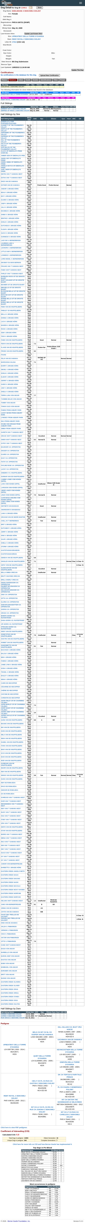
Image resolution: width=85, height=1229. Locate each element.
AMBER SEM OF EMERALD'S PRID (13, 155)
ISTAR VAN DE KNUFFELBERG (11, 831)
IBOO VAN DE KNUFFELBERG (11, 749)
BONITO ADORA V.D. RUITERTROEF (8, 617)
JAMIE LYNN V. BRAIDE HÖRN (11, 665)
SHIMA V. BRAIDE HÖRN (9, 215)
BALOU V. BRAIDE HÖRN (9, 653)
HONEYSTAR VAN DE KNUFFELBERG (8, 635)
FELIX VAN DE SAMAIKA (9, 358)
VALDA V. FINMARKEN (8, 926)
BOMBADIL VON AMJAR (9, 967)
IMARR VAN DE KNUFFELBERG (12, 768)
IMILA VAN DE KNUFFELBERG (11, 735)
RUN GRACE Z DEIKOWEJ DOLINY (13, 1018)
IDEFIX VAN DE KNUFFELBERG (12, 827)
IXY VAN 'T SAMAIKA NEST (10, 860)
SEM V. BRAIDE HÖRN (8, 333)
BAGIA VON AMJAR (8, 949)
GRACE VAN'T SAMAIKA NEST (11, 436)
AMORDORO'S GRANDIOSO (10, 510)
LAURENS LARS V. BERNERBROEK (7, 244)
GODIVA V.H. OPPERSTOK (10, 609)
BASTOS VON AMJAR (8, 960)
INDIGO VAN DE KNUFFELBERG (12, 775)
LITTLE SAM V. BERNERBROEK (12, 251)
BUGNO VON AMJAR (8, 978)
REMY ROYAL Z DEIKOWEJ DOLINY (26, 39)
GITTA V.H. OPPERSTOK (9, 598)
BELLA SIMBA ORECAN (9, 572)
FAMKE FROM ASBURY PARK (11, 410)
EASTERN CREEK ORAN (9, 989)
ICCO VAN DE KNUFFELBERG (11, 753)
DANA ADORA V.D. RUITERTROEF (12, 620)
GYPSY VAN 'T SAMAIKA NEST (11, 443)
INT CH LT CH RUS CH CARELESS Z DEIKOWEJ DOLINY (70, 1114)
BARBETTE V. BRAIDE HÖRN (11, 867)
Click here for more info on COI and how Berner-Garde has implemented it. (42, 1144)
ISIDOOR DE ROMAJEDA (9, 790)
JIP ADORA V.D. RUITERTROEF (11, 624)
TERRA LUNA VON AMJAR (10, 395)
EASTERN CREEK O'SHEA (10, 997)
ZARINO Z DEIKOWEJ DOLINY (11, 1016)
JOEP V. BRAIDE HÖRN (9, 203)
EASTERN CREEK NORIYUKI (11, 897)
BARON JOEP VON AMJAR (10, 956)
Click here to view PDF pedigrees (14, 1127)
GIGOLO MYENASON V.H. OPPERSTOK (10, 583)
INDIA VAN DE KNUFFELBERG (11, 738)
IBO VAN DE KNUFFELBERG (11, 727)
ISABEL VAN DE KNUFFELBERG (12, 742)
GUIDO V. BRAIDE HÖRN (9, 384)
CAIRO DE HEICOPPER (9, 683)
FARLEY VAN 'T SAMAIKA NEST (12, 274)
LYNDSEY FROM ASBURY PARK (12, 417)
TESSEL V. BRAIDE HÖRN (10, 672)
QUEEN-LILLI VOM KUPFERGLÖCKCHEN (8, 122)
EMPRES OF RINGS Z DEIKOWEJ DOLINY (15, 111)
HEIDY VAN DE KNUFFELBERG (11, 631)
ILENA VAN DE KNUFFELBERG (11, 720)
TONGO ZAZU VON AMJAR (10, 406)
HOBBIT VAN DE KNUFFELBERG (12, 642)
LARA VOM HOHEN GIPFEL (10, 484)
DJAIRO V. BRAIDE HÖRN (10, 200)
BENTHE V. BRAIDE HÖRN (10, 218)
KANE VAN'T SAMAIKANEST (11, 945)
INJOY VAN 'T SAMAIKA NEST (11, 812)
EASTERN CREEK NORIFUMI (11, 893)
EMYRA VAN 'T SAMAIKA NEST (11, 174)
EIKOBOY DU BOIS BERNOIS (11, 262)
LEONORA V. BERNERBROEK (11, 248)
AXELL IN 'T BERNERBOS (10, 521)
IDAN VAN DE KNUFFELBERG (11, 757)
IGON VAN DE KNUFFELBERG (11, 731)
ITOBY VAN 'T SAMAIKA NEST (11, 819)
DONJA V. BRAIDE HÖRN (9, 222)
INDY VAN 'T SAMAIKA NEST (11, 808)
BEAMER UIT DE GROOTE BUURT (12, 285)
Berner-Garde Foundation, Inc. (19, 1221)
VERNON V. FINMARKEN (9, 930)
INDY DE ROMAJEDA (8, 783)
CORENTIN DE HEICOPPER (10, 698)
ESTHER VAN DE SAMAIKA (10, 185)
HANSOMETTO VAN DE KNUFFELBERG (9, 646)
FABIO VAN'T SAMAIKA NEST (11, 270)
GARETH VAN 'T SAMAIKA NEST (12, 432)
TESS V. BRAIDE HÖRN (9, 336)
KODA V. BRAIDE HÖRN (9, 668)
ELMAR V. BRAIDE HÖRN (9, 377)
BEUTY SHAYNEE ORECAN (10, 576)
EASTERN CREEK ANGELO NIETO (13, 871)
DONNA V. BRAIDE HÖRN (9, 318)
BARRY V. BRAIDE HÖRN (9, 366)
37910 (14, 42)
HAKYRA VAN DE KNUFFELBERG (12, 639)
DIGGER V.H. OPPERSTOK (10, 451)
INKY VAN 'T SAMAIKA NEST (11, 849)
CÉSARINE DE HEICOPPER (10, 687)
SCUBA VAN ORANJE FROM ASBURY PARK (10, 425)
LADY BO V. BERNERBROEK (11, 240)
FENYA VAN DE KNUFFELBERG (12, 344)
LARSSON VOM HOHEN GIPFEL (12, 487)
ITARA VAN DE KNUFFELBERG (11, 746)
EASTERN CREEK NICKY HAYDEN (13, 890)
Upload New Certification (49, 75)
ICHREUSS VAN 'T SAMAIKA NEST (13, 797)
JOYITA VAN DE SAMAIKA (10, 912)
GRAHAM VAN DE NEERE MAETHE (13, 517)
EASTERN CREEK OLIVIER (10, 985)
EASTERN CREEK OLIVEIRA (11, 982)
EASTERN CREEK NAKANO (10, 879)
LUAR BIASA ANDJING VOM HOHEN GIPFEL (10, 499)
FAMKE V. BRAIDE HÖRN (9, 661)
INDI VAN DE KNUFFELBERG (11, 772)
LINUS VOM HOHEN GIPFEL (10, 495)
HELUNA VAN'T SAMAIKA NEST (12, 901)
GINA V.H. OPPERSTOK (9, 594)
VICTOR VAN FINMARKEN (10, 938)
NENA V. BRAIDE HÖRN (9, 679)
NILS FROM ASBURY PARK (10, 421)
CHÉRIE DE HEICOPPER (9, 690)
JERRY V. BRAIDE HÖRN (9, 532)
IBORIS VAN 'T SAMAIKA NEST (11, 834)
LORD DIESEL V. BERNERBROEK (12, 259)
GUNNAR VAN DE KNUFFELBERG (12, 476)
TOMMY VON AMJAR (8, 403)
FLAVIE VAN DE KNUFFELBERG (12, 347)
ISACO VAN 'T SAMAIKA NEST (11, 853)
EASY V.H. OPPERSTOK (9, 458)
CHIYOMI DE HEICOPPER (9, 694)
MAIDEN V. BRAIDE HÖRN (10, 325)
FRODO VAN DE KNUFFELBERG (12, 351)
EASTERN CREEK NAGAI (9, 875)
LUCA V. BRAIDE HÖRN (9, 321)
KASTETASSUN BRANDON (10, 550)
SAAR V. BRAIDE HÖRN (9, 539)
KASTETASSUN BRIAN (9, 554)
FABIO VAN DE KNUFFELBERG (11, 340)
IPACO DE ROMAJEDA (8, 786)
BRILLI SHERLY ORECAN (9, 580)
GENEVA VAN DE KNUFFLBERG (12, 558)
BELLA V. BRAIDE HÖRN (9, 314)
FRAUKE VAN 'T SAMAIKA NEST (12, 266)
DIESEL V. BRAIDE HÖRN (9, 369)
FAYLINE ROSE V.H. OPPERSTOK (12, 465)
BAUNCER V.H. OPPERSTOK (11, 447)
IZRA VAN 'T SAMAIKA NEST (11, 823)
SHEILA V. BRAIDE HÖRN (9, 392)
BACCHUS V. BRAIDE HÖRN (10, 650)
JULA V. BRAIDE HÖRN (9, 207)
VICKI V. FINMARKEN (8, 934)
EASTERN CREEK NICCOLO (10, 886)
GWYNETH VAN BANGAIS (10, 506)
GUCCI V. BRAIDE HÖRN (9, 233)
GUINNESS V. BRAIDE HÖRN (11, 237)
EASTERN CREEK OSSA (9, 1000)
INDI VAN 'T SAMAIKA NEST (10, 845)
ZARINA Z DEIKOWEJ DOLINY (11, 1014)
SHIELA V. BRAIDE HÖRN (9, 543)
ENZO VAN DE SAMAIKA (9, 181)
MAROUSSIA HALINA (8, 362)
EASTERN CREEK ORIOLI (10, 993)
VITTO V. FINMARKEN (8, 941)
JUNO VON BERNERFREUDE (11, 904)
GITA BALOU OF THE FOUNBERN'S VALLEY (8, 148)
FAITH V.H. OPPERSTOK (9, 462)
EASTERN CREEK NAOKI (9, 882)
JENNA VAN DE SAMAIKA (10, 908)
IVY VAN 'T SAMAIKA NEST (10, 856)
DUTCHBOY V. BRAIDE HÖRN (11, 528)
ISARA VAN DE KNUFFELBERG (11, 779)
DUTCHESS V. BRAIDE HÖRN (11, 226)
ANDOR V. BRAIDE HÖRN (10, 189)
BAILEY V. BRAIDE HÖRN (9, 676)
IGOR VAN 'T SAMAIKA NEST (11, 801)
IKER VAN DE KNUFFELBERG (11, 760)
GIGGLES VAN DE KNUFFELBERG (13, 561)
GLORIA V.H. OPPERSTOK (10, 602)
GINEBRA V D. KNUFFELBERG (11, 473)
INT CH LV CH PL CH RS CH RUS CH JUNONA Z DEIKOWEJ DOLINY (42, 1109)
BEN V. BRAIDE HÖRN (8, 657)
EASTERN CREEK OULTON (10, 1004)
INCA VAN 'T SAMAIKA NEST (11, 842)
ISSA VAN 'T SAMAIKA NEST (11, 816)
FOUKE (3, 355)
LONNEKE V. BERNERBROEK (11, 255)
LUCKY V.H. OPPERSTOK (9, 469)
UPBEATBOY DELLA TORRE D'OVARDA (28, 36)
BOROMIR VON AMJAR (9, 971)
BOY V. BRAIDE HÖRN (8, 196)
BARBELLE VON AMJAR (9, 952)
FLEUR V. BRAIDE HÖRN (9, 229)
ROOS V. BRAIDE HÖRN (9, 329)
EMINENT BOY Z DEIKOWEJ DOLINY (13, 109)
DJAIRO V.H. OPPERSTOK (10, 454)
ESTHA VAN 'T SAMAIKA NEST (11, 178)
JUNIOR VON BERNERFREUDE (11, 864)
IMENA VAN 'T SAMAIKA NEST (11, 838)
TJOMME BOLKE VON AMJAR (11, 399)
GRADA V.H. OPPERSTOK (10, 613)
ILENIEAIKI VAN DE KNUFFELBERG (7, 764)
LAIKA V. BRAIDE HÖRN (9, 513)
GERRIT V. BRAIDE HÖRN (10, 381)
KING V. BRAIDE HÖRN (9, 535)
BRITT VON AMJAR (7, 974)
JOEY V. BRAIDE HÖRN (9, 388)
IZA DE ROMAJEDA (7, 794)
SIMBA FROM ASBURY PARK (11, 428)
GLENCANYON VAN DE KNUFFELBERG (9, 569)
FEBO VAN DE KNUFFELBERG (11, 307)
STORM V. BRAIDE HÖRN (9, 547)
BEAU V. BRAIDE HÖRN (9, 192)
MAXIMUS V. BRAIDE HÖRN (10, 211)
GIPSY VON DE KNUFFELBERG (12, 565)
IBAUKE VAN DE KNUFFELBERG (12, 724)
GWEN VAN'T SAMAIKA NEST (11, 440)
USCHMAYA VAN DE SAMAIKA (70, 1040)
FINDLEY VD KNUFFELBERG (11, 310)
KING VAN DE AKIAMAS (9, 923)
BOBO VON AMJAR (7, 963)
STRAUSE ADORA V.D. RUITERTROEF (8, 628)
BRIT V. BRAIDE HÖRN (9, 524)
